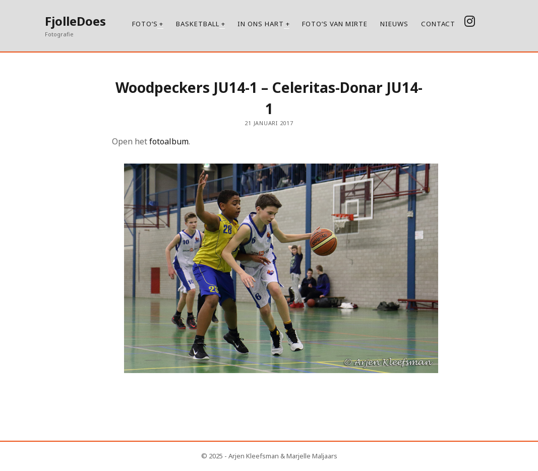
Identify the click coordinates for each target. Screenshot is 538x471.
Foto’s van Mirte (335, 23)
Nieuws (394, 23)
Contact (438, 23)
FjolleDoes (75, 21)
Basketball (197, 23)
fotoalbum (168, 141)
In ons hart (260, 23)
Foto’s (145, 23)
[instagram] (469, 21)
